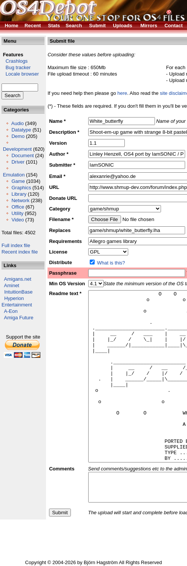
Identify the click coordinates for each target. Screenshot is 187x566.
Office (17, 207)
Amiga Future (19, 317)
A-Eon (11, 311)
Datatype (21, 130)
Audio (17, 123)
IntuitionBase (18, 292)
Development (17, 149)
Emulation (14, 175)
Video (17, 220)
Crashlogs (15, 61)
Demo (18, 136)
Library (18, 194)
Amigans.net (17, 279)
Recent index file (20, 252)
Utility (17, 213)
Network (20, 200)
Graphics (21, 187)
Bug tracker (16, 67)
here (122, 93)
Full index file (16, 245)
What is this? (111, 263)
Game (18, 181)
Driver (18, 162)
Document (22, 155)
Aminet (11, 285)
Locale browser (20, 74)
